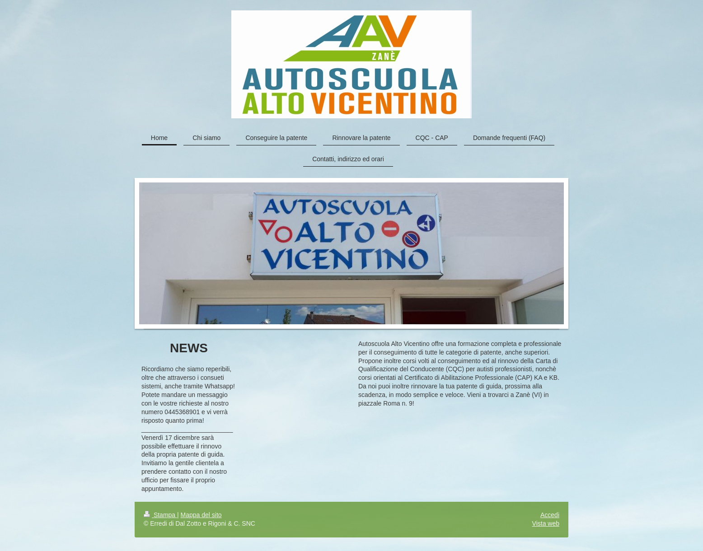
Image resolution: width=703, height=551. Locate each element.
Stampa (160, 514)
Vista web (545, 523)
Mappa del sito (201, 514)
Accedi (549, 514)
